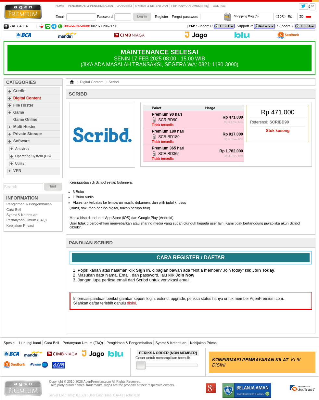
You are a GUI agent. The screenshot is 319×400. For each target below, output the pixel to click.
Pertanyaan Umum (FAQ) (191, 5)
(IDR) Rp (283, 16)
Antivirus (22, 148)
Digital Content (27, 98)
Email (60, 17)
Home (60, 5)
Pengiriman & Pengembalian (90, 5)
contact (220, 5)
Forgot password (185, 17)
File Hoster (23, 105)
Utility (19, 163)
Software (21, 141)
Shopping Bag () (246, 16)
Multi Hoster (24, 126)
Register (161, 17)
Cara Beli (124, 5)
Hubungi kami (30, 343)
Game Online (25, 119)
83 (312, 6)
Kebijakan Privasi (20, 225)
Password (105, 17)
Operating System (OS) (33, 156)
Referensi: (259, 122)
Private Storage (27, 134)
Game (18, 112)
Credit (19, 91)
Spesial (9, 343)
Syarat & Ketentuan (151, 5)
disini (131, 303)
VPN (17, 170)
